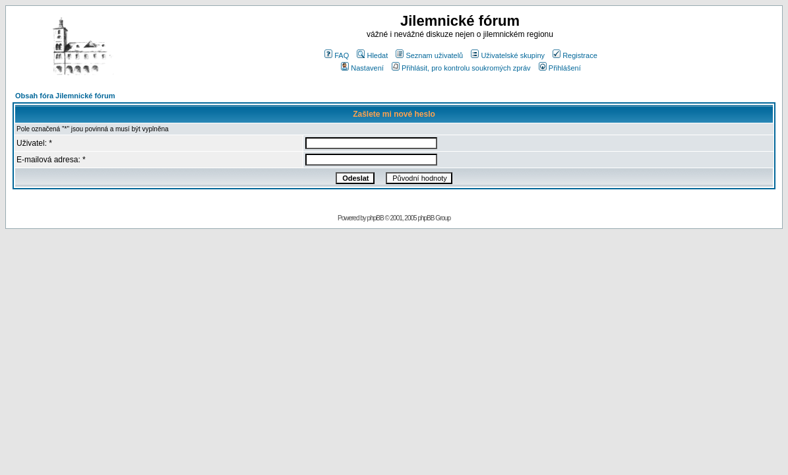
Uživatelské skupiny (508, 55)
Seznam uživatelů (429, 55)
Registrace (575, 55)
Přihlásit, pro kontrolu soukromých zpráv (461, 68)
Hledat (372, 55)
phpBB (375, 218)
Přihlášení (560, 68)
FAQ (336, 55)
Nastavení (362, 68)
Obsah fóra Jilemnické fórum (65, 96)
